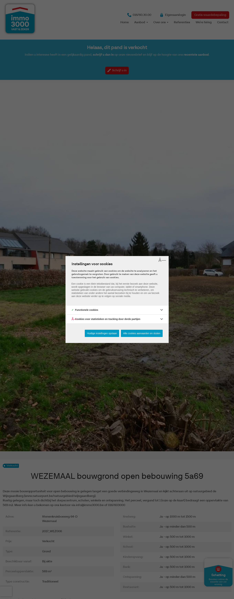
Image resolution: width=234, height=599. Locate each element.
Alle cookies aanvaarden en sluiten (141, 333)
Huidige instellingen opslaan (102, 333)
